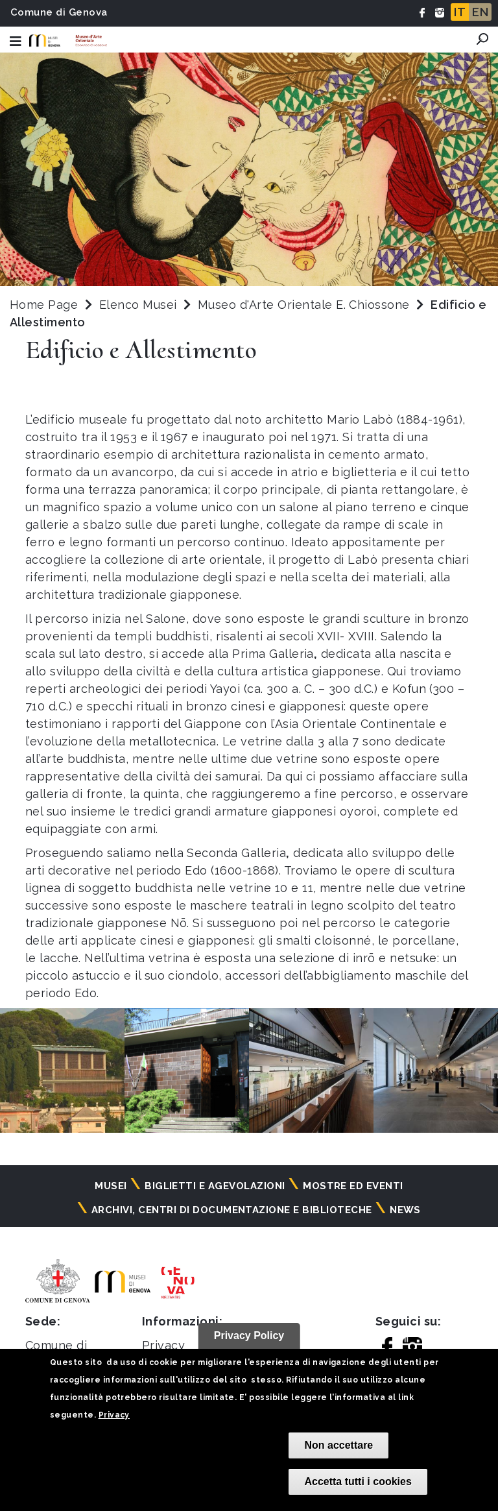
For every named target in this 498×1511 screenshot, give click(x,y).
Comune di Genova (59, 12)
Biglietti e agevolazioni (215, 1186)
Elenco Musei (138, 304)
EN (480, 12)
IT (460, 12)
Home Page (44, 304)
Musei (110, 1186)
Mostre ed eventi (353, 1186)
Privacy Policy (249, 1335)
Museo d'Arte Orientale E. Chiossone (305, 304)
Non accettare (338, 1445)
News (405, 1210)
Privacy (114, 1415)
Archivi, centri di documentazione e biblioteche (231, 1210)
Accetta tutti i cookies (357, 1481)
